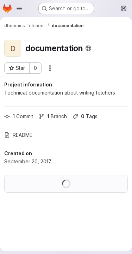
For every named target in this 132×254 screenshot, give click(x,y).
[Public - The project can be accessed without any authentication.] (88, 48)
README (18, 135)
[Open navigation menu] (19, 8)
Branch (53, 116)
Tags (85, 116)
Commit (18, 116)
